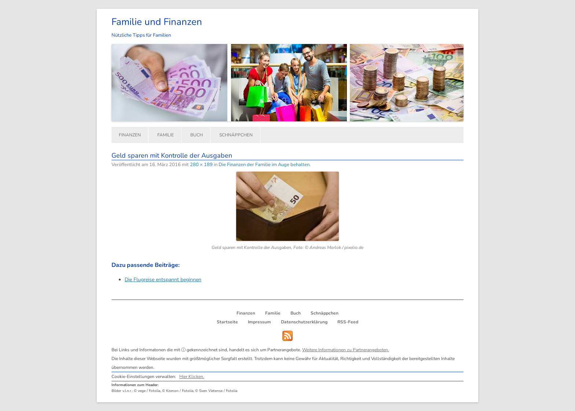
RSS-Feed (347, 322)
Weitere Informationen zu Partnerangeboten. (345, 350)
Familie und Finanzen (156, 21)
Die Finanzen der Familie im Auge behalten (264, 164)
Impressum (259, 322)
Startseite (227, 322)
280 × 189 (201, 164)
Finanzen (130, 135)
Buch (196, 135)
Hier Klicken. (191, 376)
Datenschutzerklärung (304, 322)
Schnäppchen (236, 135)
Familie (165, 135)
